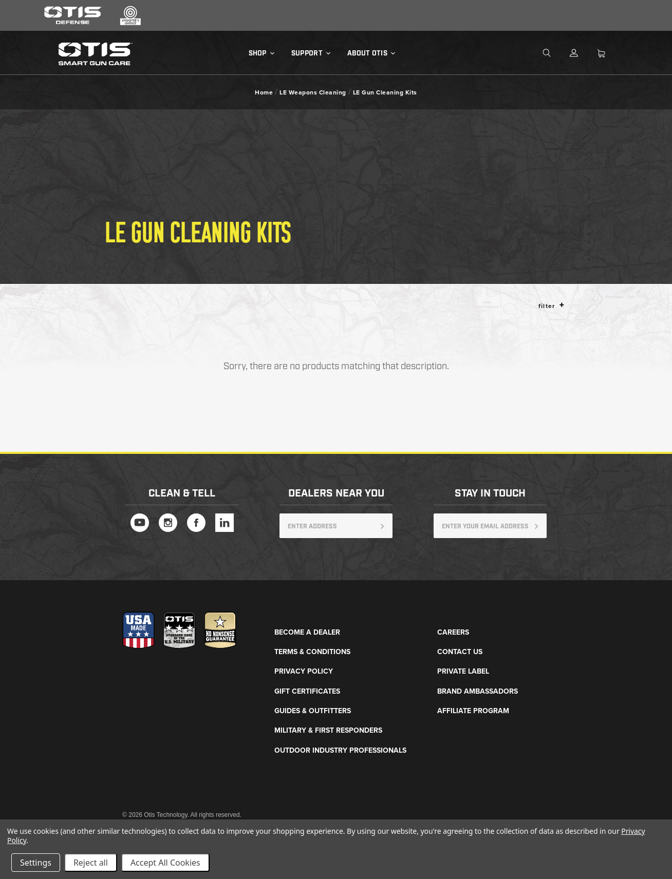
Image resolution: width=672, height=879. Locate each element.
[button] (562, 304)
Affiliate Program (473, 710)
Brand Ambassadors (477, 691)
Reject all (90, 862)
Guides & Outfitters (312, 710)
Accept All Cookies (165, 862)
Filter (551, 305)
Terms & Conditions (312, 651)
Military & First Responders (328, 730)
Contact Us (459, 651)
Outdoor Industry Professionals (340, 750)
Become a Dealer (307, 632)
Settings (35, 862)
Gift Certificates (307, 691)
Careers (453, 632)
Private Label (463, 671)
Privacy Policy (303, 671)
